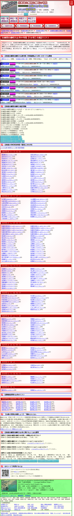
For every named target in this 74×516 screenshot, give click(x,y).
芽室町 (8, 355)
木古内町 (9, 205)
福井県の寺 (5, 409)
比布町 (8, 326)
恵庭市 (35, 176)
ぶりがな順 (3, 147)
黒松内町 (39, 214)
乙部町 (36, 189)
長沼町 (37, 299)
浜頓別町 (10, 321)
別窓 (20, 137)
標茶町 (8, 241)
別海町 (8, 336)
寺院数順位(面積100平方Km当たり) (10, 141)
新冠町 (9, 305)
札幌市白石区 (41, 228)
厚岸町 (8, 160)
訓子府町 (10, 216)
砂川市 (35, 259)
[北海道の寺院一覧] (22, 59)
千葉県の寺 (33, 406)
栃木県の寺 (47, 404)
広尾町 (36, 330)
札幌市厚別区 (12, 226)
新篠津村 (9, 255)
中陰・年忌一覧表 (6, 509)
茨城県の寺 (33, 404)
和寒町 (37, 390)
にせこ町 (37, 307)
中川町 (37, 296)
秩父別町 (38, 272)
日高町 (36, 325)
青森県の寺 (5, 402)
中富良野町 (10, 301)
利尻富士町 (10, 380)
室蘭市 (35, 354)
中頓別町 (10, 299)
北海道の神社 (40, 31)
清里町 (8, 211)
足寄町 (37, 158)
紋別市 (35, 357)
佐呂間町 (37, 238)
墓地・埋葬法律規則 (46, 504)
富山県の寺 (33, 408)
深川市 (7, 332)
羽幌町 (36, 319)
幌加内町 (38, 338)
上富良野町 (10, 203)
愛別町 (8, 154)
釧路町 (8, 212)
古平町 (37, 334)
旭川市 (36, 156)
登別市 (8, 311)
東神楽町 (39, 323)
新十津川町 (11, 257)
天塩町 (8, 278)
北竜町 (9, 338)
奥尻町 (8, 183)
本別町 (37, 340)
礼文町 (36, 382)
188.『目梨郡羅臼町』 (51, 26)
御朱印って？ (44, 506)
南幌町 (37, 303)
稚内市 (8, 390)
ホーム (26, 14)
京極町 (9, 209)
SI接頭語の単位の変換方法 (25, 513)
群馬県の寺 (5, 406)
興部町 (8, 185)
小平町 (36, 191)
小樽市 (6, 187)
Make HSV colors (17, 515)
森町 (6, 357)
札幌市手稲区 (40, 230)
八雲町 (8, 365)
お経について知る (19, 506)
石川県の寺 (47, 408)
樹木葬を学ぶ (4, 506)
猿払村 (8, 238)
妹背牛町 (37, 355)
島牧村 (8, 245)
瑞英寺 (6, 94)
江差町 (8, 176)
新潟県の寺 (19, 408)
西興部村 (10, 307)
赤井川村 (37, 154)
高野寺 (6, 64)
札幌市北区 (39, 226)
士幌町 (36, 243)
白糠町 (8, 253)
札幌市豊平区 (12, 232)
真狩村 (8, 350)
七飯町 (36, 301)
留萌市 (6, 382)
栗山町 (8, 214)
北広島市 (37, 205)
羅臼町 (8, 376)
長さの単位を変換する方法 (41, 513)
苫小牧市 (37, 282)
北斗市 (35, 336)
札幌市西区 (39, 232)
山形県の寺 (5, 404)
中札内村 (10, 298)
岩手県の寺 (19, 402)
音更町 (8, 189)
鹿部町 (36, 240)
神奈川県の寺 (6, 408)
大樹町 (8, 269)
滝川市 (7, 270)
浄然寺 (6, 76)
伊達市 (6, 272)
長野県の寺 (33, 409)
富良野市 (7, 334)
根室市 (35, 309)
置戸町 (36, 183)
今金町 (37, 166)
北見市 (6, 207)
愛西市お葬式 (4, 513)
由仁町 (35, 367)
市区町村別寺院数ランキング (9, 137)
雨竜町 (8, 174)
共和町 (37, 209)
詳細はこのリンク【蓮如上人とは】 (11, 429)
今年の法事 (30, 506)
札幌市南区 (39, 234)
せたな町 (8, 261)
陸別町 (8, 378)
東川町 (9, 325)
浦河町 (8, 172)
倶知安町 (38, 212)
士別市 (35, 241)
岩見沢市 (37, 168)
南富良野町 (39, 352)
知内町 (37, 253)
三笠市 (6, 352)
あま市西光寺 (13, 513)
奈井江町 (8, 296)
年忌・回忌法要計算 (19, 508)
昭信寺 (6, 70)
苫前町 (8, 284)
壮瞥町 (37, 261)
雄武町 (8, 182)
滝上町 (37, 270)
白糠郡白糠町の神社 (56, 31)
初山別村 (10, 251)
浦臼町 (37, 170)
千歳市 (6, 274)
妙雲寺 (6, 100)
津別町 (8, 276)
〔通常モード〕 (5, 59)
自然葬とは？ (4, 504)
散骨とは (16, 504)
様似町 (8, 236)
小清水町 (9, 218)
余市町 (8, 369)
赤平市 (7, 156)
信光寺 (6, 82)
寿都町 (8, 259)
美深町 (8, 328)
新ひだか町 (39, 257)
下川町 (37, 247)
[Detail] (12, 64)
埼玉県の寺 (19, 406)
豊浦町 (8, 286)
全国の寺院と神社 (7, 31)
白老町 (37, 251)
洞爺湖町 (9, 282)
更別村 (36, 236)
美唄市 (35, 326)
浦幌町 (37, 172)
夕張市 (35, 365)
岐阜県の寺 (47, 409)
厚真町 (8, 162)
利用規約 (28, 495)
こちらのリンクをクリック (35, 443)
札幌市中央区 (13, 230)
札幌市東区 (11, 234)
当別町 (8, 280)
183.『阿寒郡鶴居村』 (23, 26)
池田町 (36, 164)
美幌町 (36, 328)
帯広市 (7, 191)
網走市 (35, 162)
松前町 (37, 350)
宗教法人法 (17, 509)
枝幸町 (36, 174)
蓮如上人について (6, 508)
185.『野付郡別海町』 (36, 26)
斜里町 (36, 249)
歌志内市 (8, 170)
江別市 (6, 178)
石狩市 (7, 166)
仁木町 (35, 305)
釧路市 (35, 211)
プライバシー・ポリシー (8, 495)
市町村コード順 (12, 147)
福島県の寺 (19, 404)
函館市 (7, 319)
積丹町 (9, 249)
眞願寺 (6, 88)
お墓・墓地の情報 (32, 508)
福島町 (37, 332)
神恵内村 (37, 203)
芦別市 (7, 158)
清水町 (36, 245)
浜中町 (37, 321)
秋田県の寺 (47, 402)
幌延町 (8, 340)
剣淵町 (37, 216)
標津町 (8, 243)
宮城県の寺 (33, 402)
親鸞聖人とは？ (58, 504)
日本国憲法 (44, 508)
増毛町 (36, 348)
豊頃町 (37, 286)
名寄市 (6, 303)
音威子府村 (39, 187)
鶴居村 (35, 276)
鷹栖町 (36, 269)
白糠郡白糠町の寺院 (32, 32)
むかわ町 (8, 354)
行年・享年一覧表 (59, 508)
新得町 (37, 255)
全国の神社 (25, 31)
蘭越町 (37, 376)
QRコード (16, 471)
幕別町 (8, 348)
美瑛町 (8, 323)
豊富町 (8, 288)
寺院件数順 (20, 147)
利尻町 (36, 378)
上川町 (8, 199)
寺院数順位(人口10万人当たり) (9, 139)
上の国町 (38, 201)
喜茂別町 (37, 207)
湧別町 (8, 367)
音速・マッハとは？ (55, 513)
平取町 (8, 330)
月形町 (37, 274)
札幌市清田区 (12, 228)
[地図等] (55, 63)
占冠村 (8, 247)
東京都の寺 (47, 406)
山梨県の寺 (19, 409)
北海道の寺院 (15, 32)
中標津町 (38, 298)
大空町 (37, 182)
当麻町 (36, 280)
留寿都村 (36, 380)
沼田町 (8, 309)
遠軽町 (8, 180)
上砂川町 (10, 201)
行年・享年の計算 (59, 506)
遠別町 (37, 180)
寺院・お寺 (30, 504)
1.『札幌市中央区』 (8, 26)
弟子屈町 (37, 278)
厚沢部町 (37, 160)
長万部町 (39, 185)
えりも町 (37, 178)
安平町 (8, 164)
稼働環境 (20, 495)
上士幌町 (38, 199)
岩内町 (8, 168)
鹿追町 (8, 240)
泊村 (35, 284)
